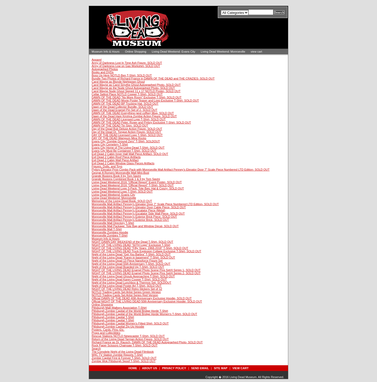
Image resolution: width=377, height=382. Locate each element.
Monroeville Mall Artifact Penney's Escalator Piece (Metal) (128, 210)
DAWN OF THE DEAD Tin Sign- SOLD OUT (120, 125)
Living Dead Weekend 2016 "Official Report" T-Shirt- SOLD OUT (133, 185)
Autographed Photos (105, 69)
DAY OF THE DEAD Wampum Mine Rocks (119, 138)
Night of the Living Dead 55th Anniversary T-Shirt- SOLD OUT (131, 263)
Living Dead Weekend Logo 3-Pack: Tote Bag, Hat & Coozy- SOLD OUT (138, 188)
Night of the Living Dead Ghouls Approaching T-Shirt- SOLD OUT (133, 276)
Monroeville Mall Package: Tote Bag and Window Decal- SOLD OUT (135, 226)
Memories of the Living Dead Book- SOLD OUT (122, 201)
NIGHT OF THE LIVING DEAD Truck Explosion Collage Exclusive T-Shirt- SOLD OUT (146, 251)
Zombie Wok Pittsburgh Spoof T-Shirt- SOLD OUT (124, 361)
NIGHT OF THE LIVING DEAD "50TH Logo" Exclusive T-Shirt (131, 244)
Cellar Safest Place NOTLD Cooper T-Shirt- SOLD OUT (127, 94)
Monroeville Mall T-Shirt (107, 229)
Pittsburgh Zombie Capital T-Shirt (113, 317)
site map (221, 368)
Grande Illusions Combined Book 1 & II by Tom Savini (126, 179)
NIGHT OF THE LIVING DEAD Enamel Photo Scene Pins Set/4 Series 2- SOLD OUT (146, 273)
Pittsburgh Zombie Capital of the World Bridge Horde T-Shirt (130, 310)
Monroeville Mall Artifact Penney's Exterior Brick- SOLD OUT (130, 219)
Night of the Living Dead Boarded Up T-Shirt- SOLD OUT (128, 266)
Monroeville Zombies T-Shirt (109, 235)
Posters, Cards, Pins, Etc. (108, 329)
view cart (256, 51)
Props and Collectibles (106, 332)
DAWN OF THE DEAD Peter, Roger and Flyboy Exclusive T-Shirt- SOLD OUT (141, 122)
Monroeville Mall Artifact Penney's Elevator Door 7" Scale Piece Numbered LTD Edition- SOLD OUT (155, 204)
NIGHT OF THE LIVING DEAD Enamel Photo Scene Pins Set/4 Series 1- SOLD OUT (146, 270)
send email (200, 368)
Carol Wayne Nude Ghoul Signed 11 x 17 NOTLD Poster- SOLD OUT (136, 91)
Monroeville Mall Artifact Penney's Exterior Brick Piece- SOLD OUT (134, 216)
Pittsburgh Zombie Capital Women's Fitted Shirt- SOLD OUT (130, 323)
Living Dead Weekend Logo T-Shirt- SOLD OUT (122, 191)
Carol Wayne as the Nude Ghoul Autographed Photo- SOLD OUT (133, 87)
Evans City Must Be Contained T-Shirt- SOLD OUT (124, 150)
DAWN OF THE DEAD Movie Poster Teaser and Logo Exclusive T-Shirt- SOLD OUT (145, 100)
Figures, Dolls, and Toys (107, 166)
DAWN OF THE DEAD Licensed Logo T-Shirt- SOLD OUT (129, 119)
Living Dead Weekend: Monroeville (223, 51)
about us (149, 368)
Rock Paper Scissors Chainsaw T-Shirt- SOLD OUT (125, 345)
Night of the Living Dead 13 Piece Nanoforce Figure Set (127, 260)
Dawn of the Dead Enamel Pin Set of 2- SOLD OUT (124, 109)
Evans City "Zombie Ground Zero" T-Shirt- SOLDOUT (126, 141)
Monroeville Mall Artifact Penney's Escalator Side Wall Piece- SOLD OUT (138, 213)
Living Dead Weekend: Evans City (173, 51)
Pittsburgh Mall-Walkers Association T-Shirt (119, 307)
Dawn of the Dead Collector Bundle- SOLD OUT (122, 106)
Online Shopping (135, 51)
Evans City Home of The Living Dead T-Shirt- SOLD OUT (128, 147)
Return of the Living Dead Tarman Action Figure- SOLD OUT (130, 339)
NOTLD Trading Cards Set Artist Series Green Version (126, 292)
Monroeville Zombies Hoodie (110, 232)
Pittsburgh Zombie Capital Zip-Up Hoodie (118, 326)
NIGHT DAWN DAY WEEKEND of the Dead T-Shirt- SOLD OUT (132, 241)
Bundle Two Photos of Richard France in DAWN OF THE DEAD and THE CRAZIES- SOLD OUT (153, 78)
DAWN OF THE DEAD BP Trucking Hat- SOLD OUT (125, 103)
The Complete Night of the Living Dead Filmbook (123, 351)
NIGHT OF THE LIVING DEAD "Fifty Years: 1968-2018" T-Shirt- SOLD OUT (140, 248)
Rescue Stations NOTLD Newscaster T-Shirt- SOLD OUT (128, 336)
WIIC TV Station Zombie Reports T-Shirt (117, 354)
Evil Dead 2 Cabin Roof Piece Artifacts (116, 157)
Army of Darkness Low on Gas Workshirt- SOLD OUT (126, 66)
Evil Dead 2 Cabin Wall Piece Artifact (115, 160)
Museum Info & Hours (105, 51)
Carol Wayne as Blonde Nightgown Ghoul (118, 81)
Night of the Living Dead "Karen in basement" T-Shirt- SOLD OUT (133, 257)
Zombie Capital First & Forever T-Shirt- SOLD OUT (124, 357)
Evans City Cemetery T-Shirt (110, 144)
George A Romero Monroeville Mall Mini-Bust (120, 172)
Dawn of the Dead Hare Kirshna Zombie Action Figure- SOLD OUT (134, 116)
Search (96, 348)
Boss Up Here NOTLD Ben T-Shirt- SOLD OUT (122, 75)
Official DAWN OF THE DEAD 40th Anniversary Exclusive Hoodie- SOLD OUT (142, 298)
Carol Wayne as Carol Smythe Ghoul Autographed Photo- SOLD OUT (136, 84)
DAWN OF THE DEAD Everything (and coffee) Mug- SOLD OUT (133, 113)
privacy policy (174, 368)
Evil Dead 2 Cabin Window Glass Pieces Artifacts (123, 163)
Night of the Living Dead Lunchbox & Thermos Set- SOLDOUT (131, 282)
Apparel (97, 59)
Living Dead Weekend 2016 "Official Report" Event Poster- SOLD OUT (137, 182)
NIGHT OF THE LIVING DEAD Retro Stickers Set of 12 (127, 288)
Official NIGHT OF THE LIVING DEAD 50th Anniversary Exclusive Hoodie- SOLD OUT (147, 301)
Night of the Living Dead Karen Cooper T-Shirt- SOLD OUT (129, 279)
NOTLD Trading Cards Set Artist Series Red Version (125, 295)
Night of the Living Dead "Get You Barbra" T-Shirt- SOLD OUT (131, 254)
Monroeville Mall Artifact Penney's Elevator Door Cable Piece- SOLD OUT (139, 207)
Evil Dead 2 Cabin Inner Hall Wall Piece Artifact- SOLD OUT (130, 153)
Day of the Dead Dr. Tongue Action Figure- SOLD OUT (126, 131)
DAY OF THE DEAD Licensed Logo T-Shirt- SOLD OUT (127, 135)
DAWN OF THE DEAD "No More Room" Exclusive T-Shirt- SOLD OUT (136, 97)
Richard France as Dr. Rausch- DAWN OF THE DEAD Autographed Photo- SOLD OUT (147, 342)
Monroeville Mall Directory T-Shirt (113, 222)
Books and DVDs (103, 72)
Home (133, 368)
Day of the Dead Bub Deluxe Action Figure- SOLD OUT (127, 128)
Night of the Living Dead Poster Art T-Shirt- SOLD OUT (127, 285)
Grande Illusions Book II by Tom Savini (116, 175)
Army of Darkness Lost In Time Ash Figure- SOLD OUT (127, 62)
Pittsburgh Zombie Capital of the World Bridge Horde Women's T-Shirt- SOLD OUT (144, 314)
